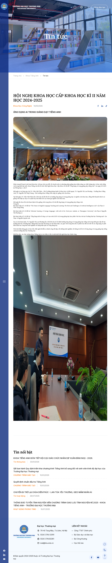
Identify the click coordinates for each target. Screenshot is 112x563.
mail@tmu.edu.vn (45, 543)
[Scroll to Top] (104, 555)
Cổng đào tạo (99, 7)
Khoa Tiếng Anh (32, 76)
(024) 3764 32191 (45, 534)
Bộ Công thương (80, 539)
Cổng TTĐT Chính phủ (83, 531)
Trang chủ (17, 76)
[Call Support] (104, 550)
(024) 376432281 (45, 539)
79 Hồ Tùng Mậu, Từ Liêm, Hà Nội (52, 530)
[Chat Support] (104, 544)
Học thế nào (79, 543)
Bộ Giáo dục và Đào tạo (83, 535)
